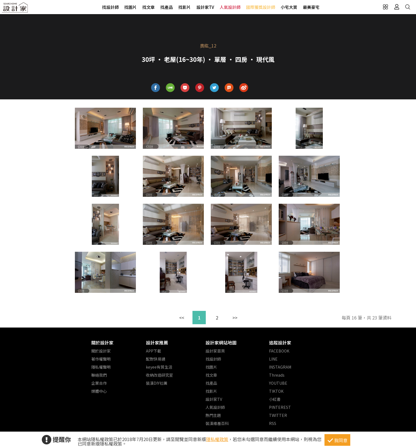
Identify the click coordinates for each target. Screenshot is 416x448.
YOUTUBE (278, 383)
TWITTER (278, 415)
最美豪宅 (311, 7)
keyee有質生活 (159, 367)
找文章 (148, 7)
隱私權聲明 (101, 367)
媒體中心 (99, 391)
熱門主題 (213, 415)
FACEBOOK (279, 351)
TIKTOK (276, 391)
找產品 (166, 7)
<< (181, 317)
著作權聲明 (101, 359)
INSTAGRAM (280, 367)
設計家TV (205, 7)
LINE (273, 359)
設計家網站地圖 (221, 342)
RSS (272, 423)
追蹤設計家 (280, 342)
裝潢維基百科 (217, 423)
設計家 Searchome (15, 9)
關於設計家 (102, 342)
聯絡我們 (99, 375)
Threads (277, 375)
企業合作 (99, 383)
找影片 (184, 7)
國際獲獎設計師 (260, 7)
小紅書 (275, 399)
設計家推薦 (157, 342)
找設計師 (110, 7)
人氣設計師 (230, 7)
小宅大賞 (289, 7)
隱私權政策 (217, 439)
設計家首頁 (215, 351)
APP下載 (153, 351)
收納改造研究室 (159, 375)
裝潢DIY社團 (156, 383)
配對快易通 (155, 359)
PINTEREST (280, 407)
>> (234, 317)
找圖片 (130, 7)
